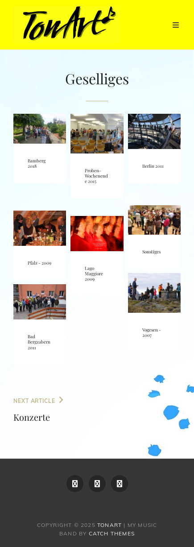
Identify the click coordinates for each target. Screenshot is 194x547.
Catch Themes (112, 533)
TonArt (109, 525)
